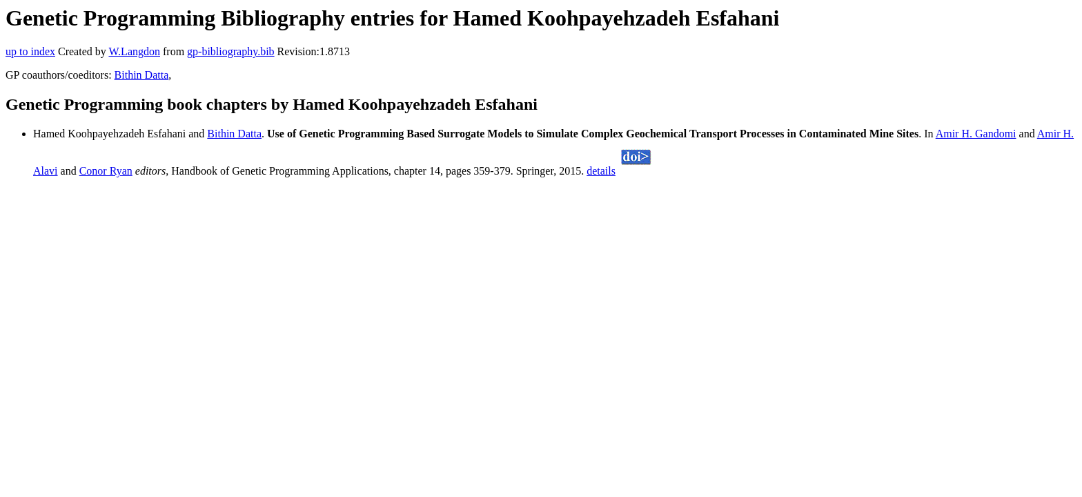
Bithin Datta (142, 75)
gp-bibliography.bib (231, 51)
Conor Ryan (105, 171)
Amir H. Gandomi (976, 133)
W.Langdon (134, 51)
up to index (30, 51)
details (601, 171)
